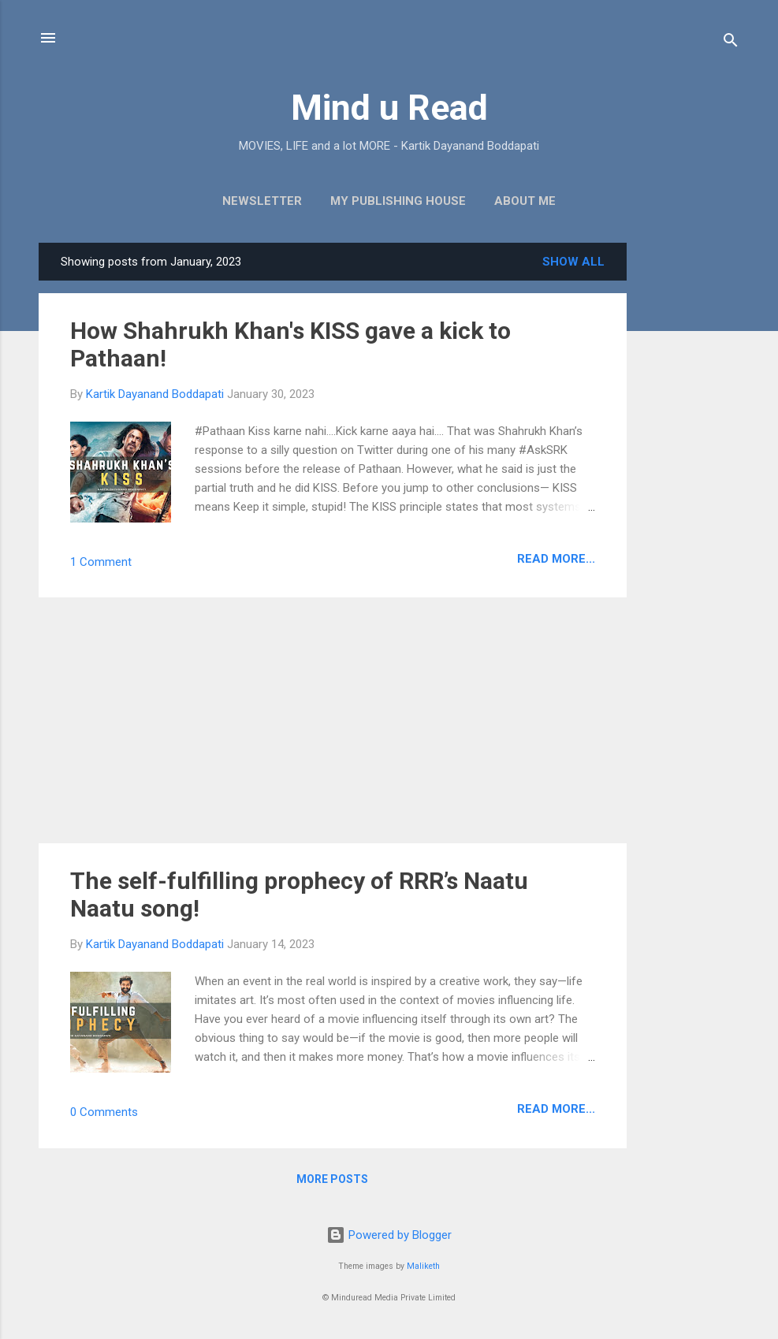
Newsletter (262, 201)
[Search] (730, 43)
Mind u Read (389, 107)
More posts (332, 1179)
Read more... (556, 559)
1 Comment (101, 562)
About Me (525, 201)
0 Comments (104, 1112)
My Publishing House (398, 201)
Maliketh (423, 1266)
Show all (573, 262)
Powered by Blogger (389, 1235)
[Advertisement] (689, 479)
